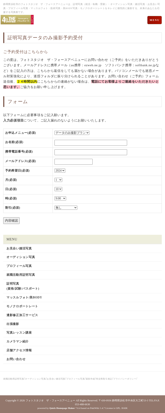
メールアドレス (20, 161)
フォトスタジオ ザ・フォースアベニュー (50, 400)
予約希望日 (17, 170)
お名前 (14, 142)
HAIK (124, 408)
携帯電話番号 (19, 151)
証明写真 (17, 37)
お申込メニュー (20, 132)
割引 (12, 207)
